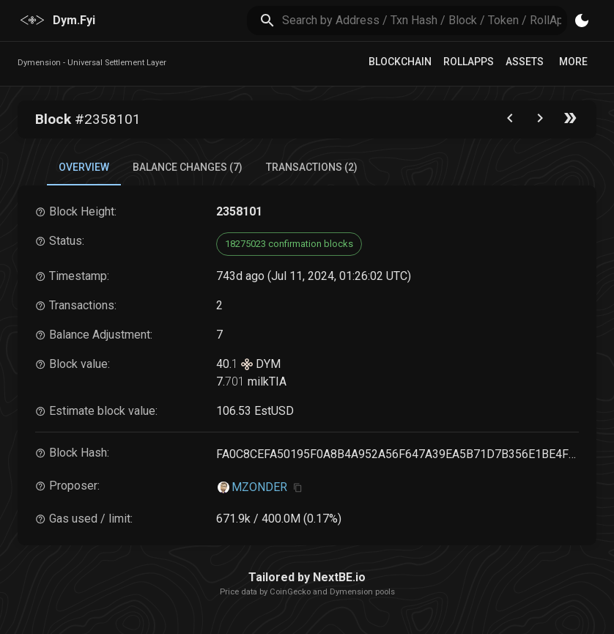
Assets (525, 61)
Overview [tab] (84, 167)
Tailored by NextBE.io (307, 577)
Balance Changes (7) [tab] (188, 167)
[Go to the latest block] (570, 121)
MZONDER (259, 487)
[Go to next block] (540, 121)
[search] (425, 20)
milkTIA (265, 381)
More (573, 61)
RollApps (468, 61)
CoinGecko (290, 592)
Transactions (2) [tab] (312, 167)
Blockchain (400, 61)
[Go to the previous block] (510, 121)
